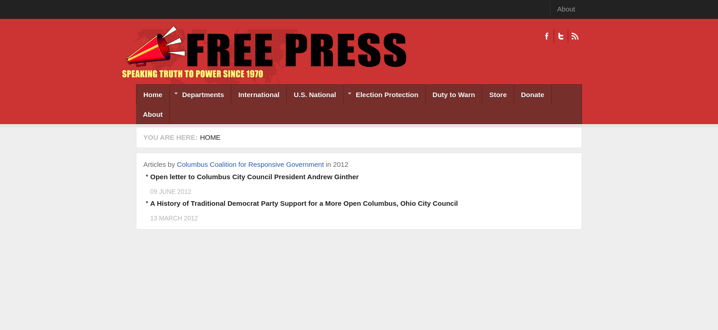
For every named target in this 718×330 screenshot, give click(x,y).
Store (497, 95)
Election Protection (381, 95)
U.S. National (315, 95)
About (566, 9)
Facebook (547, 36)
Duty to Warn (454, 95)
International (258, 95)
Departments (197, 95)
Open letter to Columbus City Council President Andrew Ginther (254, 177)
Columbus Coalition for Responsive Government (250, 164)
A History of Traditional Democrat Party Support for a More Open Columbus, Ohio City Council (304, 203)
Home (153, 95)
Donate (532, 95)
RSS (575, 36)
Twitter (561, 36)
